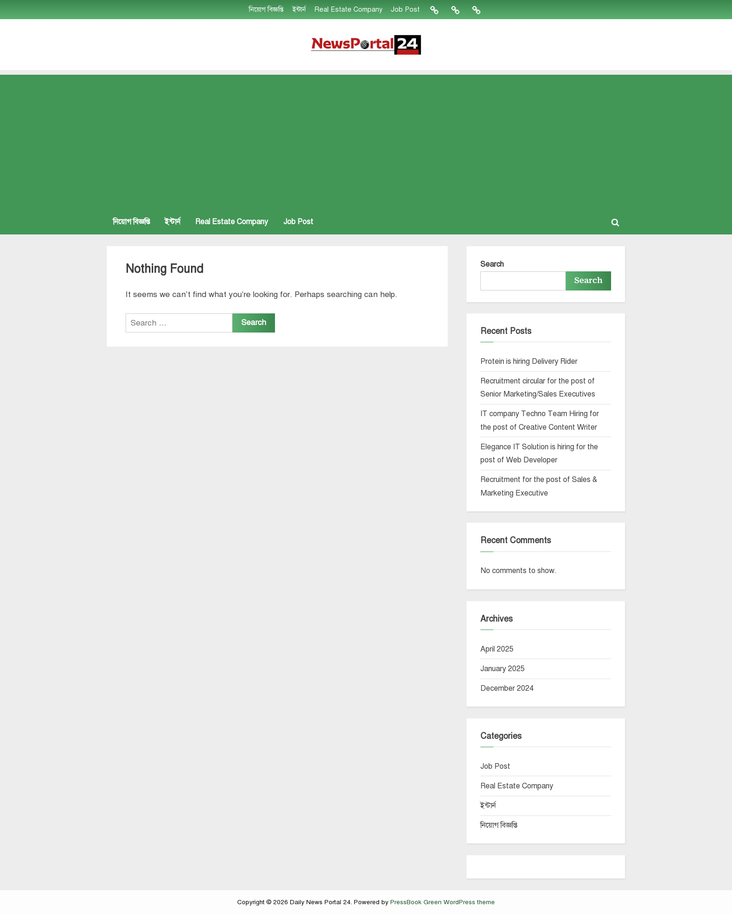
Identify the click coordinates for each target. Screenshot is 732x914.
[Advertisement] (366, 140)
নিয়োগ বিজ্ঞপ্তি (266, 9)
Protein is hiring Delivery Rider (528, 361)
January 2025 (502, 668)
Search (492, 264)
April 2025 (497, 649)
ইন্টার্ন (298, 9)
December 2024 (507, 688)
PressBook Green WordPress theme (442, 902)
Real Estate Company (348, 9)
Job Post (404, 9)
